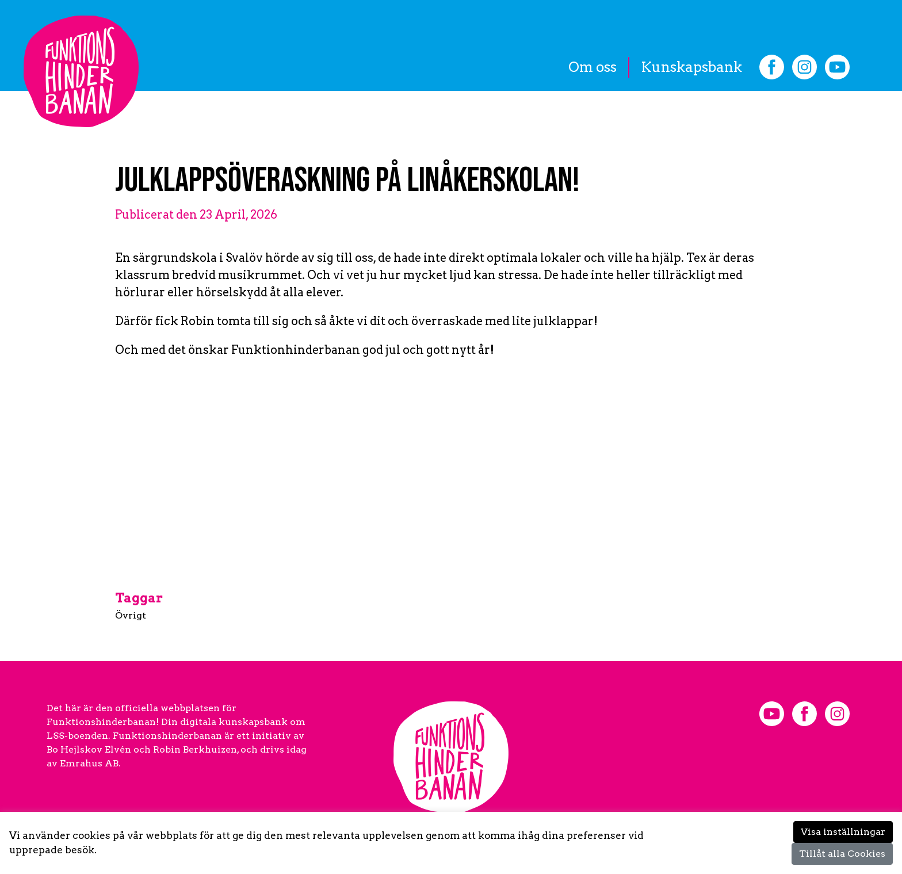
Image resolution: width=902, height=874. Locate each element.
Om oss (592, 67)
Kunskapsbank (691, 67)
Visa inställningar (843, 831)
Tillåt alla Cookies (842, 853)
